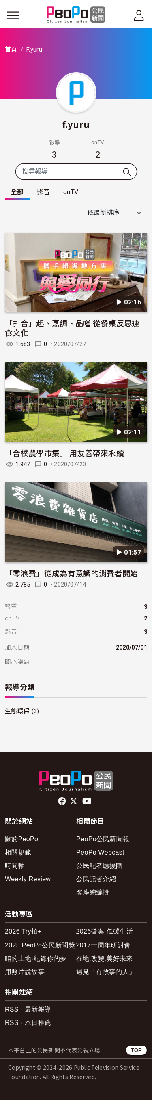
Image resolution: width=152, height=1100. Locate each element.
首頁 (11, 49)
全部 (17, 192)
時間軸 (15, 865)
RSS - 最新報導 (28, 1009)
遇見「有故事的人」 (106, 971)
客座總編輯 (92, 892)
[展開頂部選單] (139, 15)
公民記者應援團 (99, 865)
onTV (70, 192)
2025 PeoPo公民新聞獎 (40, 945)
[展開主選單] (13, 15)
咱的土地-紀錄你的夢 (36, 958)
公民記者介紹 (96, 879)
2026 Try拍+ (23, 931)
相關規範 (18, 852)
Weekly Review (28, 879)
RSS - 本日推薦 (28, 1022)
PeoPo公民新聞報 (102, 839)
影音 (43, 192)
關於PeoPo (21, 839)
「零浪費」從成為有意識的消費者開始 (71, 573)
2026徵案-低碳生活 (104, 931)
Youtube (87, 801)
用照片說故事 (25, 971)
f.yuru (76, 123)
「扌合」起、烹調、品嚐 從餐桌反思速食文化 (72, 327)
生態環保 (17, 711)
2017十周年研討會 (103, 945)
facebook (62, 801)
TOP (136, 1050)
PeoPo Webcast (100, 852)
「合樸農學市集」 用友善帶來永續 (64, 452)
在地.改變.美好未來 (104, 958)
